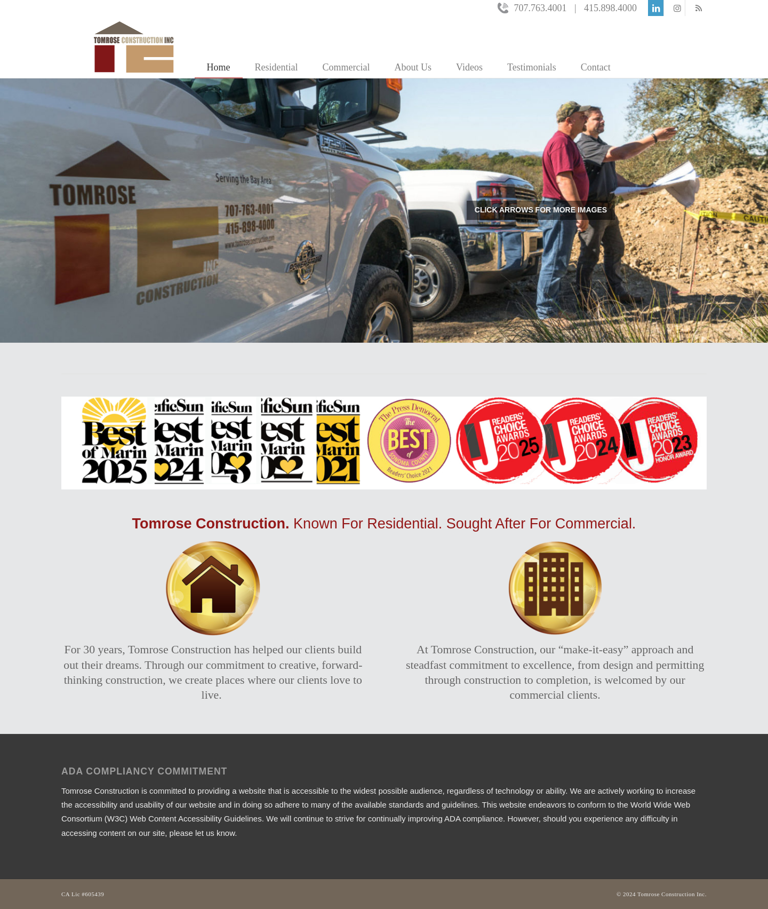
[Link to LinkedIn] (655, 8)
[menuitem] (219, 47)
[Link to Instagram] (677, 8)
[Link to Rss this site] (699, 8)
